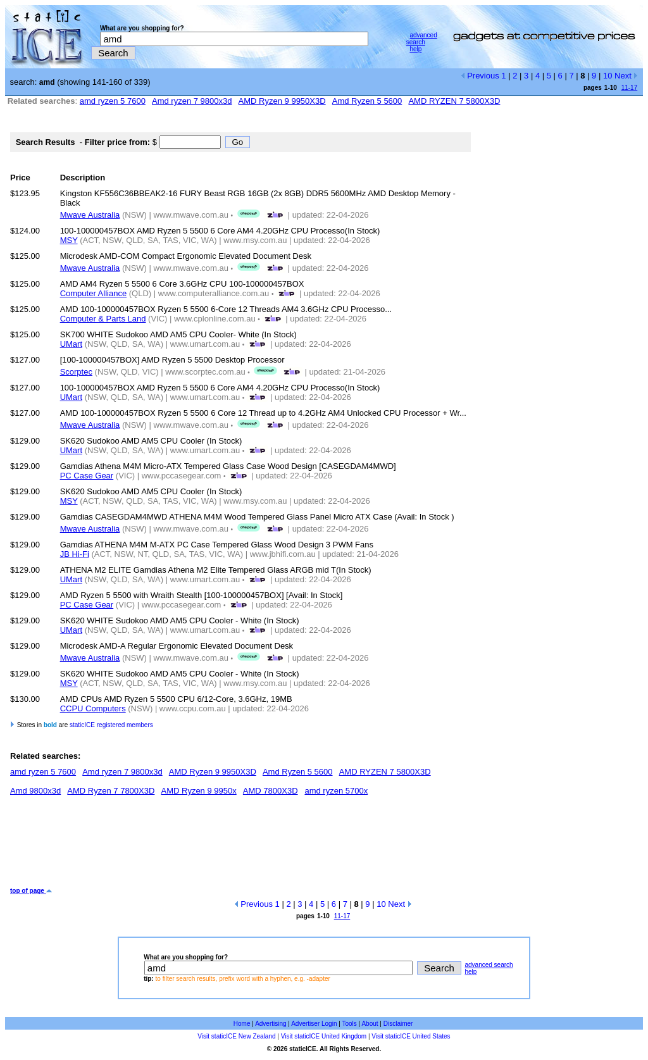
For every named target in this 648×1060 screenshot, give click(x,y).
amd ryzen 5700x (336, 790)
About (369, 1023)
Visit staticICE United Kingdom (323, 1036)
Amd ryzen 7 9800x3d (192, 101)
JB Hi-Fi (74, 554)
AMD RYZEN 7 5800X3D (454, 101)
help (415, 49)
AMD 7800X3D (270, 790)
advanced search (421, 39)
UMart (71, 344)
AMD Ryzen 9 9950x (199, 790)
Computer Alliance (93, 293)
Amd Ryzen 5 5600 (367, 101)
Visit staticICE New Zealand (236, 1036)
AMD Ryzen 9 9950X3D (282, 101)
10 (607, 75)
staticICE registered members (111, 724)
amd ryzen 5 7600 (113, 101)
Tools (349, 1023)
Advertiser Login (314, 1023)
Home (242, 1023)
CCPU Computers (93, 708)
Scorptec (76, 372)
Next (626, 75)
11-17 (629, 87)
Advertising (270, 1023)
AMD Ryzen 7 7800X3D (110, 790)
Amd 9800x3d (35, 790)
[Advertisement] (240, 846)
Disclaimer (398, 1023)
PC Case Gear (87, 475)
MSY (69, 240)
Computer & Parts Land (103, 318)
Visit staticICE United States (410, 1036)
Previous (480, 75)
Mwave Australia (90, 215)
